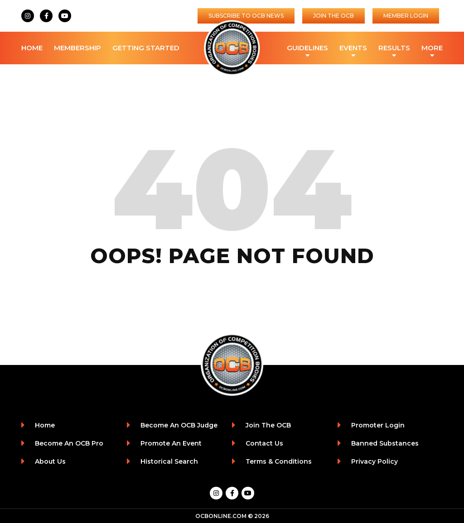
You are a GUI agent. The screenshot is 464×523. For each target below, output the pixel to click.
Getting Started (145, 47)
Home (32, 47)
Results (394, 48)
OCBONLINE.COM (220, 516)
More (432, 48)
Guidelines (307, 48)
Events (353, 48)
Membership (77, 47)
